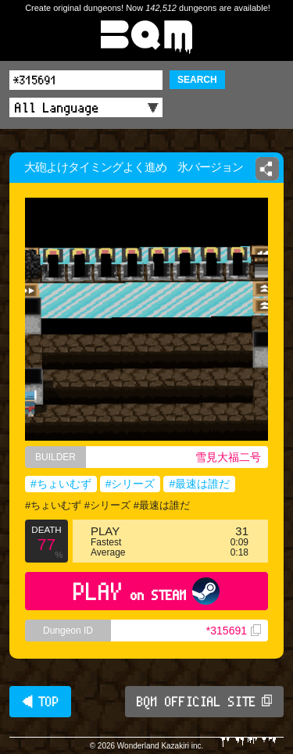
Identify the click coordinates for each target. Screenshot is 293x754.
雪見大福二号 (228, 457)
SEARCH (197, 79)
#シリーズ (130, 483)
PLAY (146, 591)
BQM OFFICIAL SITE (204, 701)
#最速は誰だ (199, 483)
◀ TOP (40, 701)
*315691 (233, 630)
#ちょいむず (60, 483)
